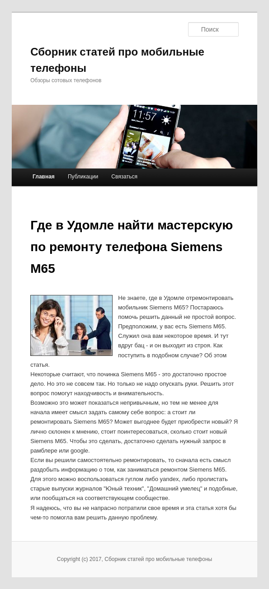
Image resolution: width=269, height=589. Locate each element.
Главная (44, 176)
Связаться (124, 176)
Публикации (83, 176)
